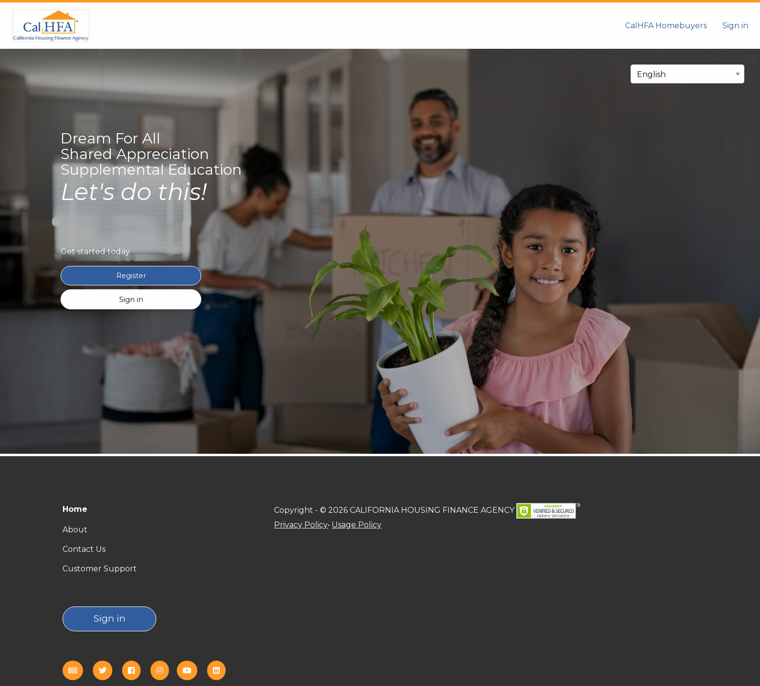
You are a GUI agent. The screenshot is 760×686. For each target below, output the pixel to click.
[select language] (687, 73)
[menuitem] (666, 25)
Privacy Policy (301, 524)
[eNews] (77, 670)
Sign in (735, 25)
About (75, 529)
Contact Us (84, 549)
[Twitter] (106, 670)
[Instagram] (163, 670)
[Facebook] (135, 670)
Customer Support (100, 568)
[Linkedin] (220, 670)
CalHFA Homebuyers (666, 25)
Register (131, 275)
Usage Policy (356, 524)
